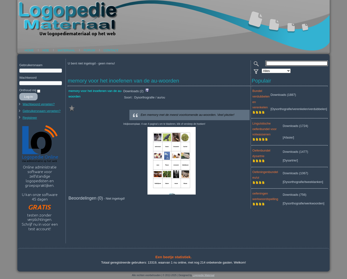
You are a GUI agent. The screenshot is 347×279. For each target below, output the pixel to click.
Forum (89, 50)
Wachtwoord (28, 77)
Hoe (45, 50)
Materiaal (66, 50)
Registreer (30, 117)
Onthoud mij (27, 90)
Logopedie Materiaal (203, 275)
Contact (111, 50)
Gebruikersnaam (30, 65)
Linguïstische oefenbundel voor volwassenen (264, 129)
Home (29, 50)
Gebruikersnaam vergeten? (42, 111)
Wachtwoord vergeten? (39, 104)
